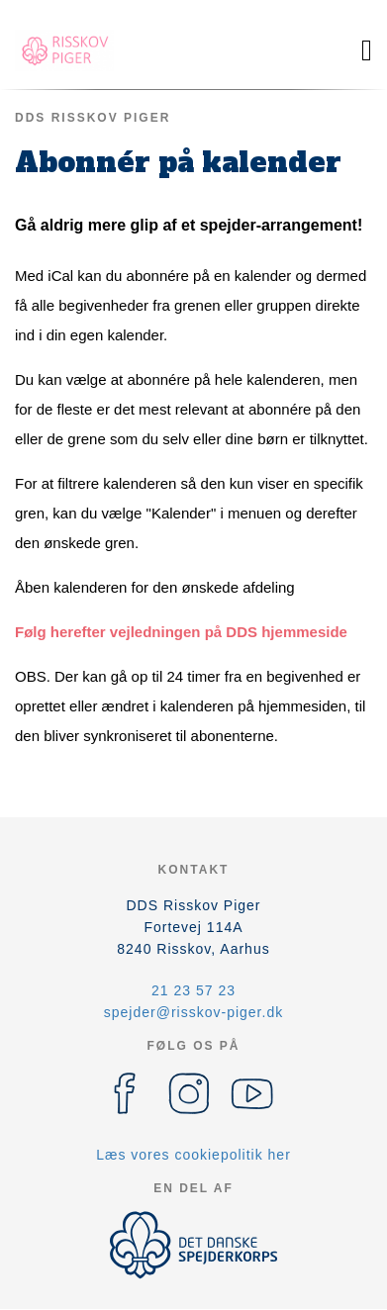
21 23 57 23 (193, 990)
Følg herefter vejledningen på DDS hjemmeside (181, 631)
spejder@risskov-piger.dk (193, 1012)
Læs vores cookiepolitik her (193, 1155)
